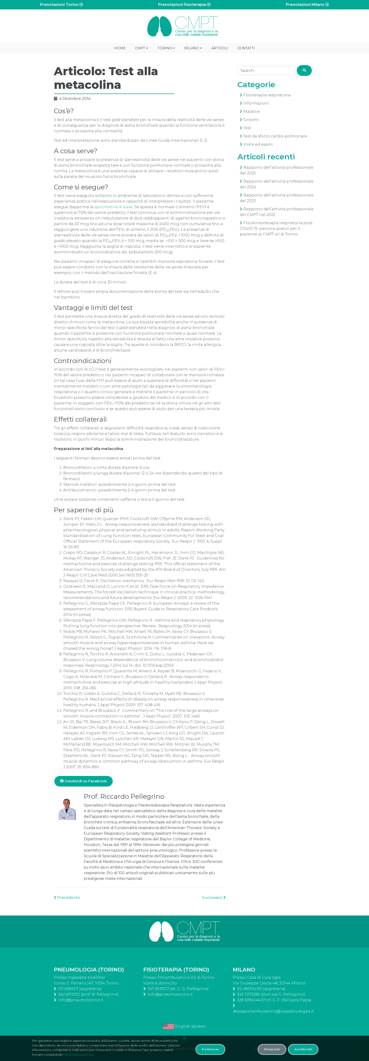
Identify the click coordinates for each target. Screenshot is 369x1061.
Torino (164, 48)
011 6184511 (68, 989)
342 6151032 (69, 994)
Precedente (67, 897)
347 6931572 (158, 989)
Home (120, 48)
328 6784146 (248, 1000)
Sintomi (251, 119)
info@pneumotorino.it (80, 1000)
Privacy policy (264, 1048)
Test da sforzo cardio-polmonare (275, 136)
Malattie (251, 111)
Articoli (219, 48)
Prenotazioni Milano (307, 4)
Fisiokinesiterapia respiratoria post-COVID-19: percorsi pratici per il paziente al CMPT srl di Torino (277, 228)
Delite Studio (304, 1048)
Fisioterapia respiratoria (267, 95)
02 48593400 (249, 989)
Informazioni (256, 103)
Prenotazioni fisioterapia (184, 4)
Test (247, 128)
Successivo (214, 897)
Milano (191, 48)
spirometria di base (113, 207)
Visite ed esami (258, 144)
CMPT (140, 48)
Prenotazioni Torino (61, 4)
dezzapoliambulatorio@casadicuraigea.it (273, 1011)
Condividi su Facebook (83, 781)
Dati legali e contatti (184, 1048)
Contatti (246, 48)
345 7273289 (248, 994)
